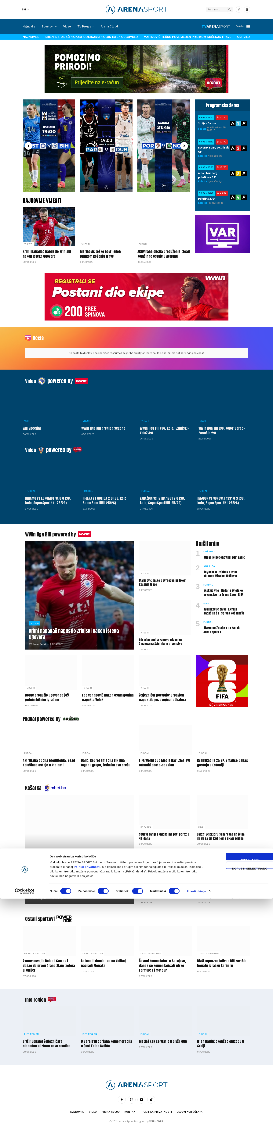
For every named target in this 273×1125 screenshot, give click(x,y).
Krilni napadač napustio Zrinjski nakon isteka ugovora (91, 36)
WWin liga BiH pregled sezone (103, 426)
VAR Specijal (32, 426)
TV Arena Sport (37, 641)
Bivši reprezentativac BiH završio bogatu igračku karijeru (221, 961)
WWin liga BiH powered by (53, 532)
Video (67, 26)
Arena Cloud (109, 26)
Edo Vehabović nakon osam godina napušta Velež (108, 695)
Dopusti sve (241, 1085)
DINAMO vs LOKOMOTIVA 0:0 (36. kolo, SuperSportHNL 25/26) (48, 498)
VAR (26, 418)
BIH (24, 9)
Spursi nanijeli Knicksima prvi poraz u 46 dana (164, 834)
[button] (28, 146)
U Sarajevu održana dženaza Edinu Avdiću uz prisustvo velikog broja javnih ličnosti (219, 893)
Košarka (209, 549)
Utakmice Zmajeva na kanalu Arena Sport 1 (221, 627)
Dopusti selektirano (241, 1094)
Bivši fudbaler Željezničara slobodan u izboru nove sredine (47, 1041)
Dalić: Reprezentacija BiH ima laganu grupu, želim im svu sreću (105, 760)
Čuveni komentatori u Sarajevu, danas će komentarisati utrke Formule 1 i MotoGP (162, 963)
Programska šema (222, 105)
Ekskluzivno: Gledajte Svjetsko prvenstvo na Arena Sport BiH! (223, 590)
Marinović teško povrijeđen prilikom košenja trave (187, 36)
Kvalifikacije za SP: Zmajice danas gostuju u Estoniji (222, 760)
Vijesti (28, 244)
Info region (37, 997)
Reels (39, 338)
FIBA (206, 601)
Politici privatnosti (87, 1093)
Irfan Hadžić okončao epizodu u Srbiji (220, 1041)
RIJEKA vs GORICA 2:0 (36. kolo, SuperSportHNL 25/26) (105, 498)
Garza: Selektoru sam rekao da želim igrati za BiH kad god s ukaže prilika (221, 834)
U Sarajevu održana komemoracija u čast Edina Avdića (106, 1041)
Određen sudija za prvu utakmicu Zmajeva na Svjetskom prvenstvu (161, 639)
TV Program (85, 26)
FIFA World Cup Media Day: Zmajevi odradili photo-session (164, 760)
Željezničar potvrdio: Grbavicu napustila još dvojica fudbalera (162, 695)
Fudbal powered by (43, 716)
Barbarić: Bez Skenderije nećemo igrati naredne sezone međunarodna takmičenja (76, 886)
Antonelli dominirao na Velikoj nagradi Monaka (103, 961)
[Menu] (248, 26)
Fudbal (143, 244)
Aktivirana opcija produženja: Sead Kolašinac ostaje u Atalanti (163, 254)
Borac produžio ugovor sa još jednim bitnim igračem (47, 695)
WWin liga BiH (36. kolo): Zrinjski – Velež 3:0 (165, 428)
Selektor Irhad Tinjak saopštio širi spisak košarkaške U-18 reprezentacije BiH (161, 893)
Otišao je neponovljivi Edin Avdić (224, 555)
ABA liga (209, 563)
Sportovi (47, 26)
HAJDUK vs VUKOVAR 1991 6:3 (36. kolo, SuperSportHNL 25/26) (221, 498)
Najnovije (29, 26)
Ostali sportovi (41, 916)
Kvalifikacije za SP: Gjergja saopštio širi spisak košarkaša (223, 609)
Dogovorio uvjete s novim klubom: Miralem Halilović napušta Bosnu (220, 572)
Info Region (31, 1031)
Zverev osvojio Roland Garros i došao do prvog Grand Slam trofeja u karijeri (49, 963)
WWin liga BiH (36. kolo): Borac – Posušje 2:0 (222, 428)
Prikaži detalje (196, 1117)
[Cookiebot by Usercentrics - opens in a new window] (24, 1117)
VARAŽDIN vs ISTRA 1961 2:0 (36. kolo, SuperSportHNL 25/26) (162, 498)
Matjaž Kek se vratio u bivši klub (163, 1039)
